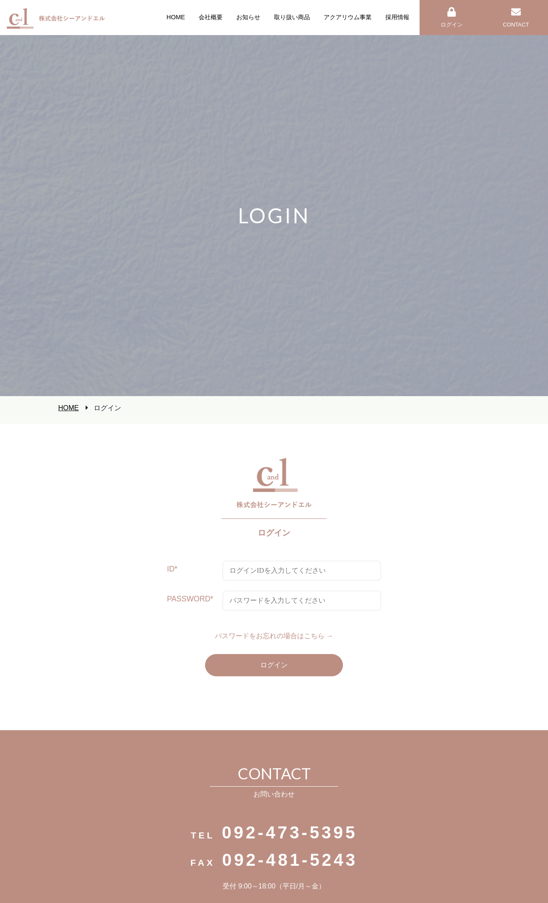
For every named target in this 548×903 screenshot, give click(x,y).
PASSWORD (190, 599)
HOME (68, 408)
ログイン (452, 17)
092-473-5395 (289, 832)
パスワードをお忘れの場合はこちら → (274, 636)
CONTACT (516, 17)
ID (172, 569)
